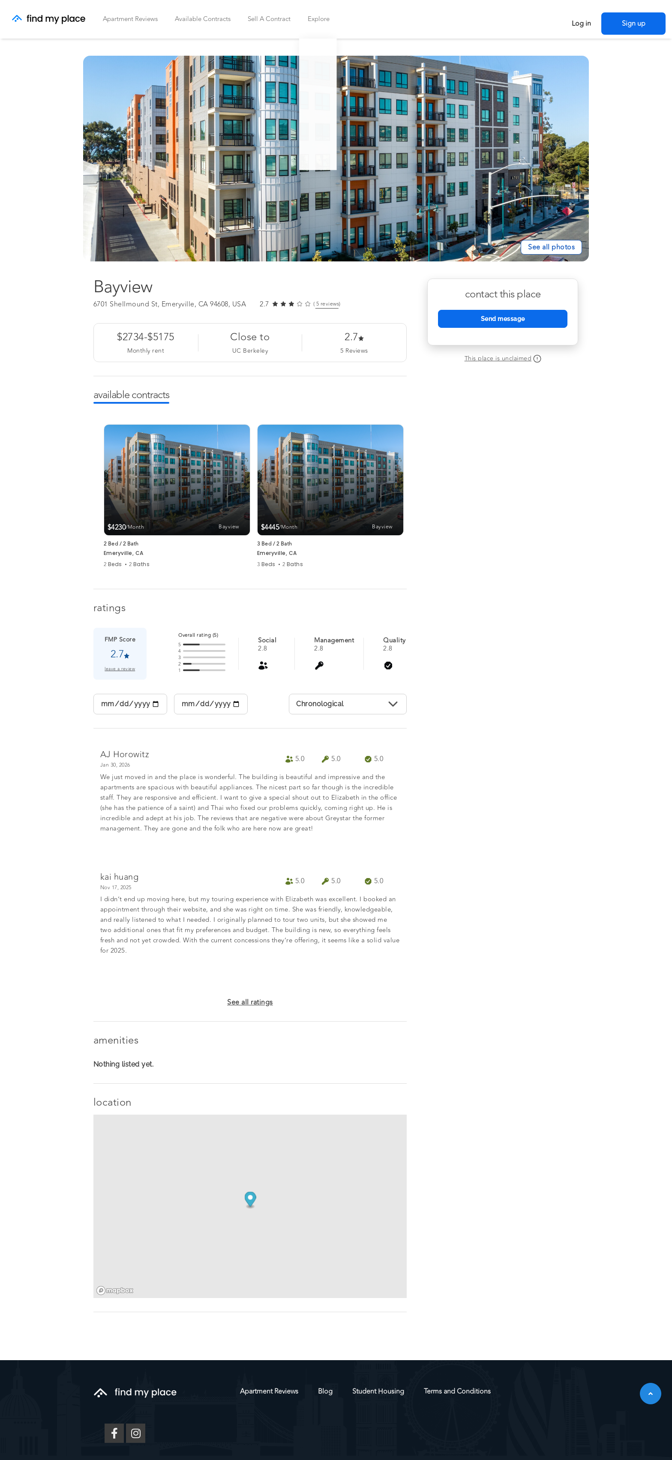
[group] (177, 496)
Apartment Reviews (130, 19)
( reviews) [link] (327, 304)
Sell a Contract (269, 19)
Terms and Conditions (457, 1391)
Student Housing (378, 1391)
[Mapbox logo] (115, 1290)
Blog (325, 1391)
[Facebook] (114, 1433)
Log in (581, 23)
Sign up (633, 23)
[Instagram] (135, 1433)
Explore (319, 19)
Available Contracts (203, 19)
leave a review (120, 669)
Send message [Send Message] (503, 318)
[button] (650, 1393)
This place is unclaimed (498, 358)
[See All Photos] (551, 247)
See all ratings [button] (250, 1002)
